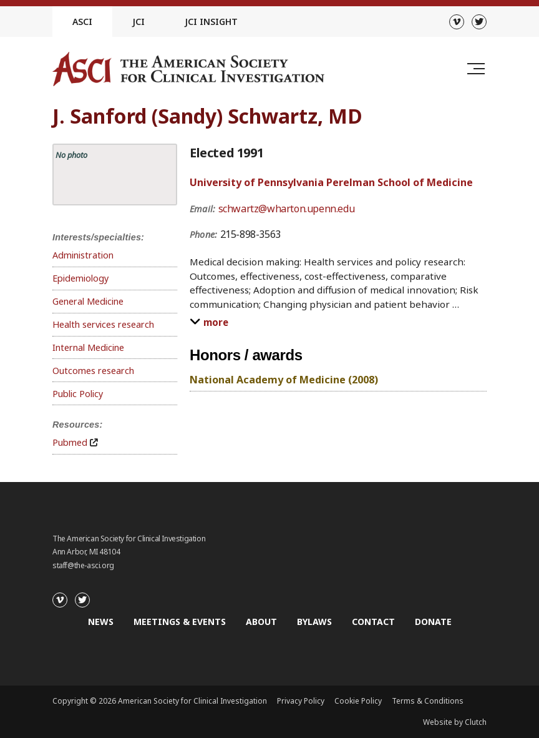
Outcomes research (93, 370)
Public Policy (77, 394)
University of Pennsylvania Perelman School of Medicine (331, 182)
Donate (433, 621)
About (261, 621)
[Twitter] (479, 21)
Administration (83, 255)
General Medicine (88, 301)
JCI (138, 21)
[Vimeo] (456, 21)
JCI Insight (211, 21)
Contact (373, 621)
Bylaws (314, 621)
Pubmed (69, 442)
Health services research (103, 324)
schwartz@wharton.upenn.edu (286, 208)
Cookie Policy (358, 701)
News (101, 621)
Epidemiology (80, 278)
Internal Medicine (88, 347)
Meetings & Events (180, 621)
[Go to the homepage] (188, 69)
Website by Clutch (455, 722)
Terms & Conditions (428, 701)
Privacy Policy (300, 701)
